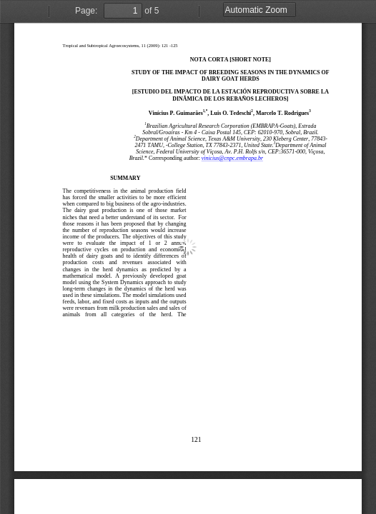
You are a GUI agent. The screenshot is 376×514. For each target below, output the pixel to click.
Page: (86, 11)
